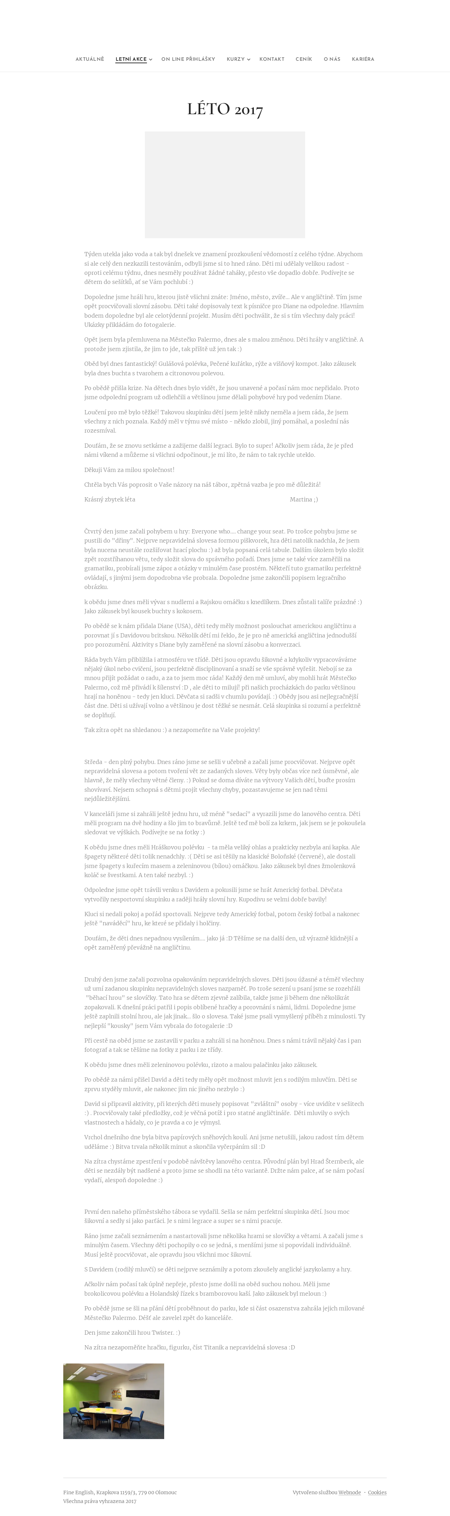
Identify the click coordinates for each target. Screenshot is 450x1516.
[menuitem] (76, 60)
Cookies (377, 1492)
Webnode (350, 1492)
